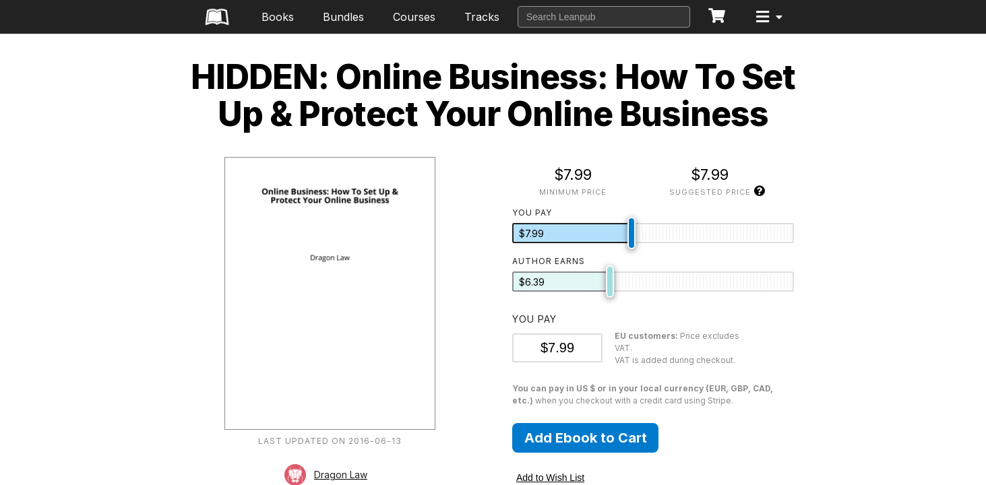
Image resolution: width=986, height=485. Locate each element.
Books (277, 17)
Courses (414, 17)
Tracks (481, 17)
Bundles (343, 17)
